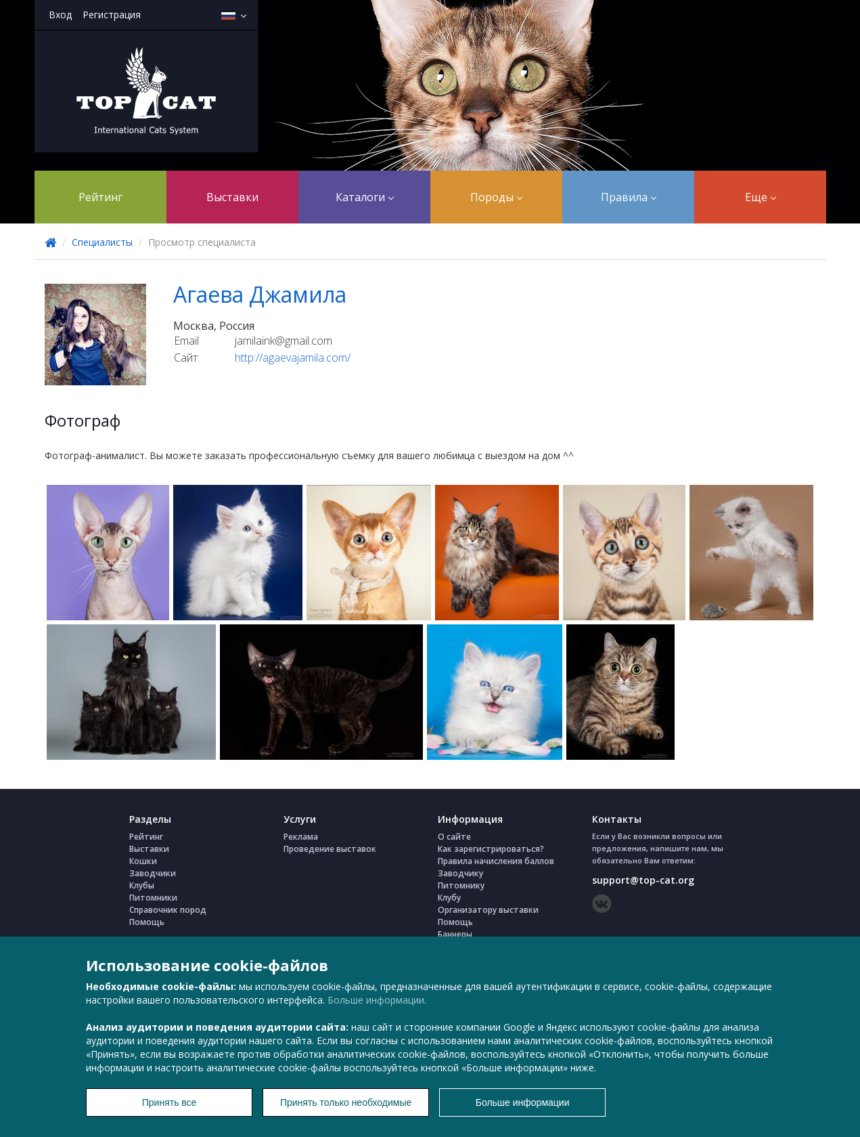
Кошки (143, 861)
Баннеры (455, 934)
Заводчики (152, 873)
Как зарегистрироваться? (491, 849)
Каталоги (365, 197)
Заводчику (460, 873)
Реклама (301, 836)
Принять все (169, 1102)
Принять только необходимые (345, 1102)
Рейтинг (100, 197)
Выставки (232, 197)
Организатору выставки (488, 910)
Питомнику (461, 885)
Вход (60, 14)
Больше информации (375, 999)
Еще (760, 197)
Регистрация (112, 14)
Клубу (449, 897)
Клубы (141, 885)
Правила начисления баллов (496, 861)
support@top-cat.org (643, 880)
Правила (628, 197)
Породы (496, 197)
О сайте (454, 836)
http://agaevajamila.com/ (292, 357)
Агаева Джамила (259, 294)
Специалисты (102, 242)
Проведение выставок (330, 849)
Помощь (146, 922)
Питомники (153, 897)
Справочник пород (167, 910)
